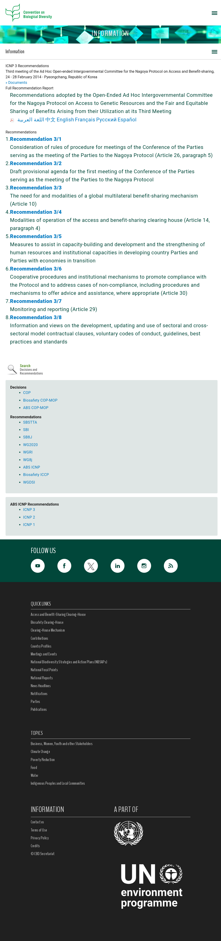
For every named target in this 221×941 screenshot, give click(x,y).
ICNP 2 (29, 517)
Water (34, 775)
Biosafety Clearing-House (47, 622)
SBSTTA (30, 422)
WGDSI (29, 482)
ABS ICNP (31, 467)
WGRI (28, 452)
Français (85, 120)
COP (27, 392)
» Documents (16, 82)
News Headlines (41, 686)
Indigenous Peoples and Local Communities (58, 783)
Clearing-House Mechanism (48, 630)
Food (34, 767)
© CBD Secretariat (43, 853)
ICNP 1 (29, 524)
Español (127, 120)
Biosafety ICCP (36, 474)
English (65, 120)
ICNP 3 (29, 509)
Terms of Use (39, 830)
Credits (35, 846)
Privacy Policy (40, 838)
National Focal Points (44, 670)
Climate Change (40, 751)
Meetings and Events (44, 654)
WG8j (27, 460)
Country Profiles (41, 646)
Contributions (39, 638)
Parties (35, 701)
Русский (106, 120)
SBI (26, 430)
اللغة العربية (30, 120)
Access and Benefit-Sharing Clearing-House (58, 614)
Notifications (39, 693)
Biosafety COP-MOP (40, 400)
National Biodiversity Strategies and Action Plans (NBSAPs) (69, 662)
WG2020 (30, 445)
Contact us (37, 822)
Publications (39, 709)
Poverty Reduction (43, 759)
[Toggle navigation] (214, 12)
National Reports (42, 678)
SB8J (27, 437)
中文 (50, 120)
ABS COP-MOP (35, 408)
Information (15, 51)
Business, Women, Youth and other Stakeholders (62, 743)
